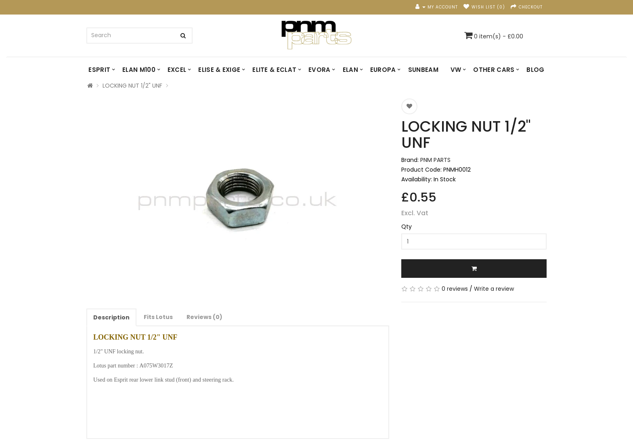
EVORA (319, 69)
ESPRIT (99, 69)
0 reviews (455, 289)
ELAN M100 (138, 69)
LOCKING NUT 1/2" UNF (132, 86)
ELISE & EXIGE (219, 69)
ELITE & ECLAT (274, 69)
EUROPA (383, 69)
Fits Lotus (158, 317)
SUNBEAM (423, 69)
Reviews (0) (204, 317)
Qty (406, 226)
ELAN (350, 69)
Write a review (494, 289)
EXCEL (177, 69)
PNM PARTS (435, 160)
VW (456, 69)
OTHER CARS (493, 69)
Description (111, 317)
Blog (535, 69)
